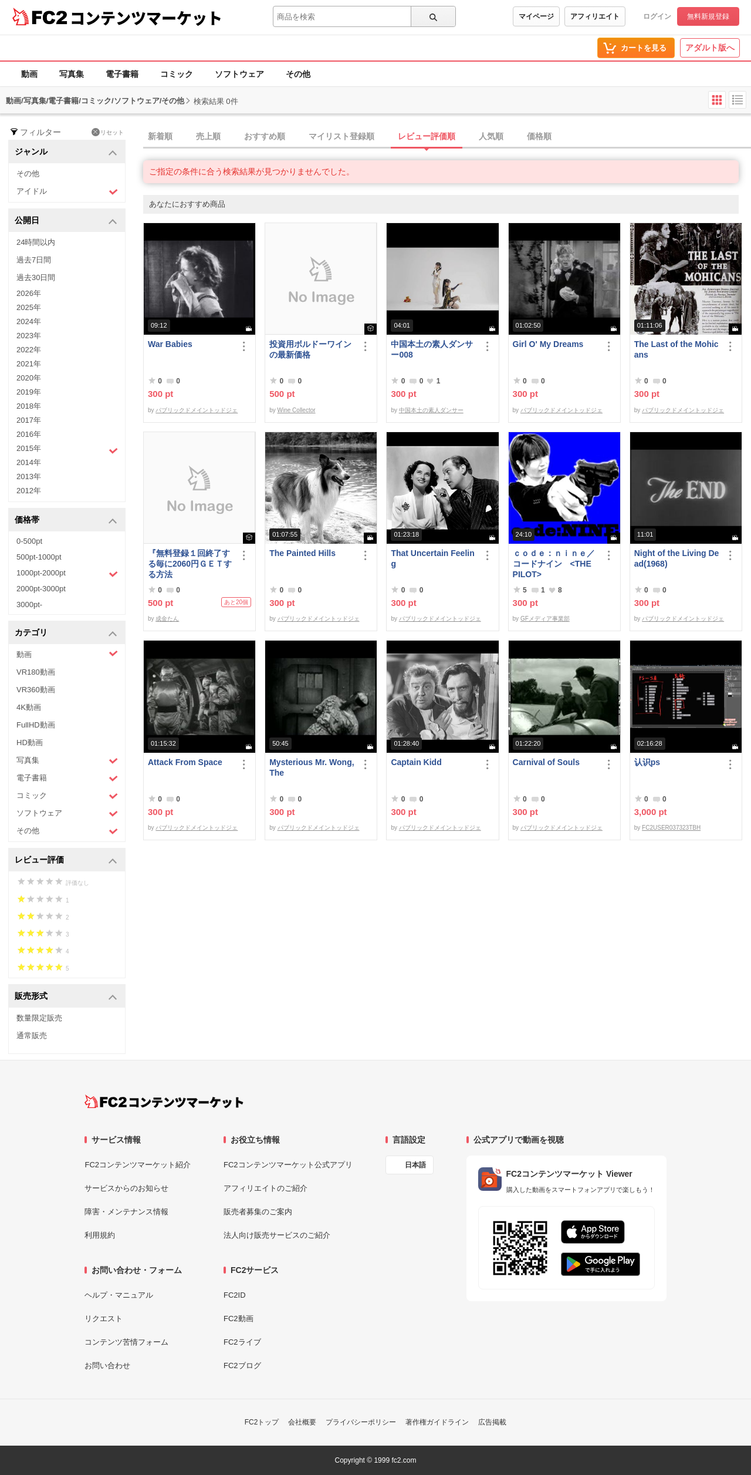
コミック (176, 74)
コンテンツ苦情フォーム (126, 1342)
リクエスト (103, 1318)
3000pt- (29, 604)
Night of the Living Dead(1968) (676, 558)
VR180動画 (35, 672)
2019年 (28, 392)
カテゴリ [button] (66, 633)
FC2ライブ (242, 1342)
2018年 (28, 406)
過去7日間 (33, 259)
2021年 (28, 363)
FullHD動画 (35, 724)
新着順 (160, 136)
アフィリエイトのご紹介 (265, 1188)
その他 (298, 74)
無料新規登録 (708, 16)
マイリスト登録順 (341, 136)
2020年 (28, 377)
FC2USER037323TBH (671, 827)
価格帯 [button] (66, 520)
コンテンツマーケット (146, 17)
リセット (108, 132)
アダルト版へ (710, 47)
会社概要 (302, 1422)
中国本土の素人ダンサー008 (432, 349)
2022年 (28, 349)
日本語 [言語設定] (415, 1165)
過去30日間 (35, 277)
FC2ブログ (242, 1365)
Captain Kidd (416, 762)
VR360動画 (35, 689)
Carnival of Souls (546, 762)
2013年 (28, 476)
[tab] (447, 137)
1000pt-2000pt (67, 573)
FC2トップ (262, 1422)
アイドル (67, 192)
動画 (29, 74)
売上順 (208, 136)
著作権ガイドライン (437, 1422)
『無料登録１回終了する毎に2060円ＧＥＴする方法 (190, 563)
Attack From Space (185, 762)
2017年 (28, 420)
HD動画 (29, 742)
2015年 (67, 450)
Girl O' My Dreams (548, 344)
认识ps (647, 762)
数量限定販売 (39, 1017)
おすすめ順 (264, 136)
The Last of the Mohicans (676, 349)
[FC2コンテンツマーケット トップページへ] (163, 1101)
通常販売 (31, 1035)
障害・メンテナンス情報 (126, 1211)
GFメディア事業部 (545, 618)
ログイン (657, 16)
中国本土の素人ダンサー (431, 410)
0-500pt (29, 541)
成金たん (167, 618)
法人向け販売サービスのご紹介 (277, 1235)
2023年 (28, 335)
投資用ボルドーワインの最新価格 (310, 349)
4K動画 (28, 707)
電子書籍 (122, 74)
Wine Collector (297, 410)
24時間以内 (35, 242)
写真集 (71, 74)
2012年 (28, 490)
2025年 (28, 307)
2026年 (28, 293)
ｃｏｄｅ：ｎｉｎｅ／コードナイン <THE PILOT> (554, 563)
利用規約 (99, 1235)
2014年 (28, 462)
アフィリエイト (595, 16)
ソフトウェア (239, 74)
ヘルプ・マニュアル (118, 1295)
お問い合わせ (107, 1365)
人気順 (491, 136)
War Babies (170, 344)
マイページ (536, 16)
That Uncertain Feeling (432, 558)
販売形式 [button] (66, 996)
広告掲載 (492, 1422)
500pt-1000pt (39, 557)
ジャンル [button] (66, 152)
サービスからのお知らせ (126, 1188)
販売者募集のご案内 (258, 1211)
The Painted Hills (302, 553)
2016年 (28, 434)
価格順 (539, 136)
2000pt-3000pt (41, 588)
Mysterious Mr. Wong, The (311, 767)
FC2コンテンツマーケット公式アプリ (288, 1164)
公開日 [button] (66, 221)
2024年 (28, 321)
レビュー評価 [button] (66, 860)
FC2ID (235, 1295)
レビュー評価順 (426, 136)
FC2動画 (238, 1318)
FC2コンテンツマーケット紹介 (137, 1164)
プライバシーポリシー (361, 1422)
